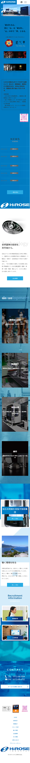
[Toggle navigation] (25, 2)
